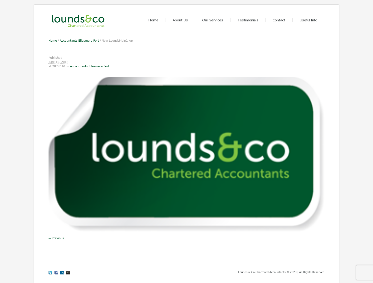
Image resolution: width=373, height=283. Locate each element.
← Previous (56, 238)
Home (53, 40)
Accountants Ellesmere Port (79, 40)
